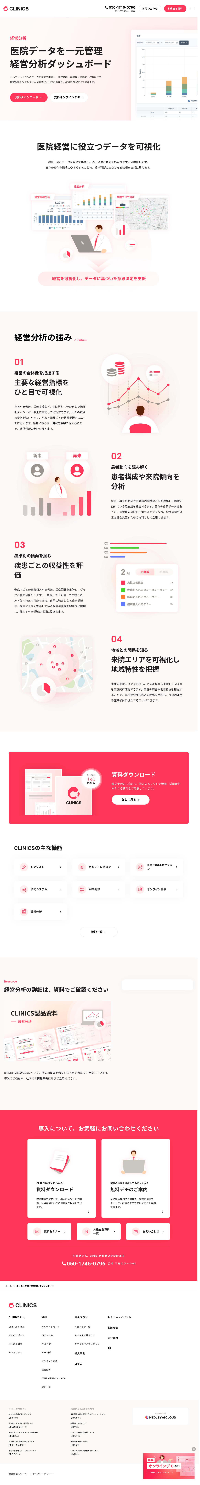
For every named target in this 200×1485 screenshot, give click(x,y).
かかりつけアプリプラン (87, 1344)
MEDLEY (14, 1436)
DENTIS (75, 1436)
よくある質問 (15, 1344)
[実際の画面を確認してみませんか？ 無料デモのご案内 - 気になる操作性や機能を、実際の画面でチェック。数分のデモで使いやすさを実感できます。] (135, 1178)
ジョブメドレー (17, 1445)
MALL (74, 1427)
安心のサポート (17, 1335)
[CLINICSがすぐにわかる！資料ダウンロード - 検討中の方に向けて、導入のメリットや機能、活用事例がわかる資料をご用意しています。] (61, 1178)
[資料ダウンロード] (29, 97)
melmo (13, 1418)
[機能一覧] (99, 932)
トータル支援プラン (85, 1335)
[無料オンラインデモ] (69, 97)
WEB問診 (46, 1352)
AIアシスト (47, 1335)
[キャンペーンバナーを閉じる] (194, 1449)
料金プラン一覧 (82, 1327)
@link (75, 1454)
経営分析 (46, 1370)
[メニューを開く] (192, 9)
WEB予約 (46, 1344)
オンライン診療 (50, 1361)
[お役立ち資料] (175, 8)
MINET (75, 1445)
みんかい (14, 1454)
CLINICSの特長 (16, 1327)
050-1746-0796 (122, 7)
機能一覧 (46, 1387)
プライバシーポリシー (41, 1474)
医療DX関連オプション (53, 1378)
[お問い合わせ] (150, 8)
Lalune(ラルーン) (18, 1427)
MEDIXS (76, 1418)
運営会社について (18, 1474)
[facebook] (109, 1348)
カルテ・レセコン (51, 1327)
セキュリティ (15, 1352)
